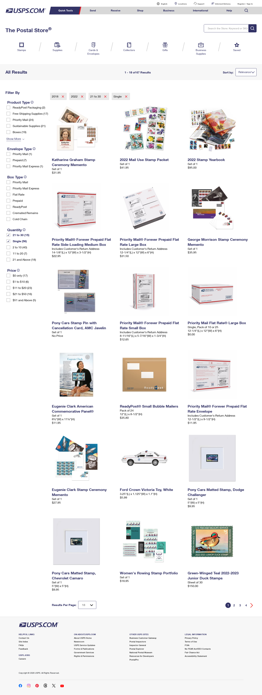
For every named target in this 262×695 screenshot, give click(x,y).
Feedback (23, 649)
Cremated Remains (25, 213)
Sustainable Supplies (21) (29, 126)
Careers (22, 659)
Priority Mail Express (26, 188)
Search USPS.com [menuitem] (246, 10)
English (160, 4)
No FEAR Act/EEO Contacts (198, 649)
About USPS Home (83, 638)
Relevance (244, 72)
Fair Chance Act (192, 652)
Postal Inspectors (137, 641)
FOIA (187, 645)
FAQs (21, 645)
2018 (55, 96)
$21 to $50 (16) (22, 294)
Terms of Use (191, 641)
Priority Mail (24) (23, 119)
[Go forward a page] (251, 605)
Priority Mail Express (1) (28, 166)
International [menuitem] (200, 10)
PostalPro (134, 659)
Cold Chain (20, 219)
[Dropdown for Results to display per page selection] (87, 605)
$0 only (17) (20, 275)
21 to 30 (96, 96)
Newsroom (79, 641)
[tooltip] (32, 102)
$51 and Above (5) (24, 300)
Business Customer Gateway (142, 638)
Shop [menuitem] (140, 10)
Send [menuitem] (93, 10)
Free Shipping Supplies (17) (30, 113)
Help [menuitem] (229, 10)
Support (200, 4)
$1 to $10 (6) (21, 281)
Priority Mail (20, 182)
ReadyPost (20, 206)
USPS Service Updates (84, 645)
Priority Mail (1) (22, 154)
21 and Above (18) (24, 259)
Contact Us (24, 638)
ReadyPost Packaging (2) (29, 107)
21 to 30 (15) (21, 235)
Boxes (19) (19, 132)
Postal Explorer (136, 649)
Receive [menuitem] (115, 10)
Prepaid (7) (19, 160)
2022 (74, 96)
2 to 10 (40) (20, 247)
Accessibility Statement (196, 656)
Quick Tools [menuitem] (65, 10)
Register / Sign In (245, 4)
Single (118, 96)
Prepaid (18, 200)
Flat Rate (18, 194)
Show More (13, 138)
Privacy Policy (191, 638)
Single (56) (20, 241)
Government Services (84, 652)
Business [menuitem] (168, 10)
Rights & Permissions (84, 656)
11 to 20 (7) (20, 253)
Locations (182, 4)
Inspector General (137, 645)
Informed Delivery (222, 4)
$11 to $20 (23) (22, 287)
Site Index (23, 641)
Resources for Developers (141, 656)
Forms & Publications (84, 649)
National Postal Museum (140, 652)
